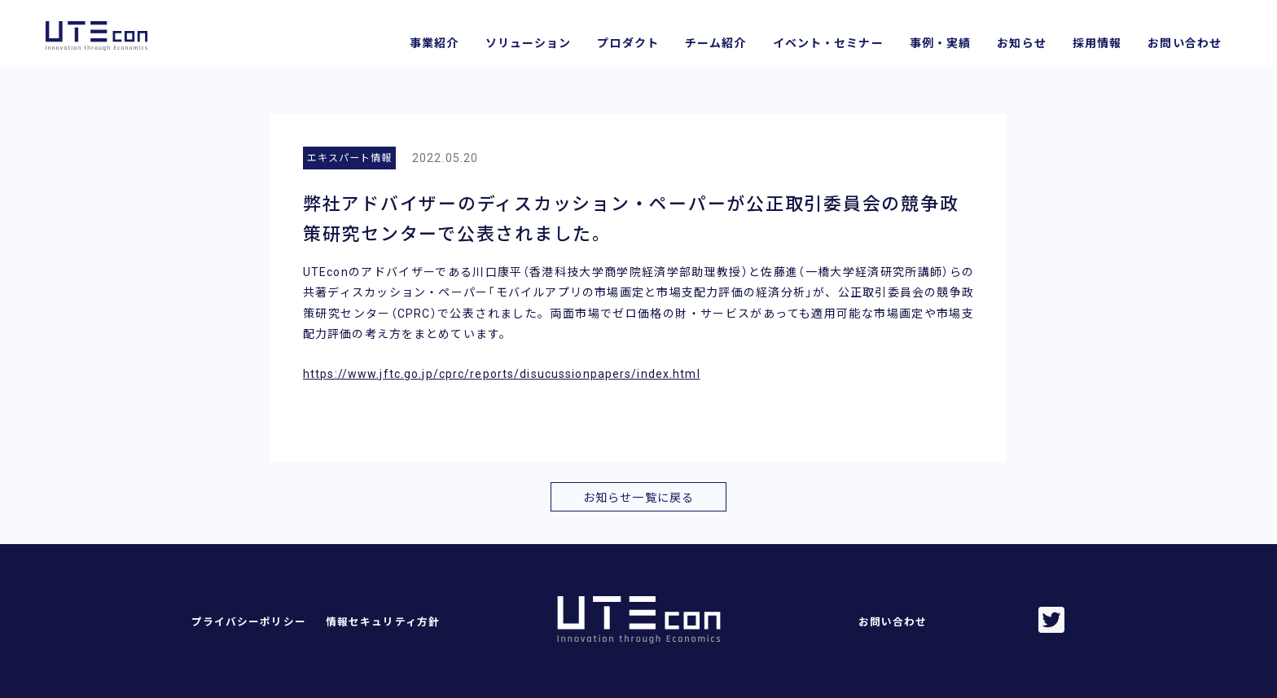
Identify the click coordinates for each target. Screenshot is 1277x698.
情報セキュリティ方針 (383, 622)
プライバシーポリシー (248, 622)
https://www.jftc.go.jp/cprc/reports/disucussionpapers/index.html (501, 373)
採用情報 (1097, 43)
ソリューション (528, 43)
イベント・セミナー (828, 43)
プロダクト (628, 43)
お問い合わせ (1185, 43)
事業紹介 (434, 43)
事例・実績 (941, 43)
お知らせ (1021, 43)
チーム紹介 (716, 43)
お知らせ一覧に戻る (638, 497)
